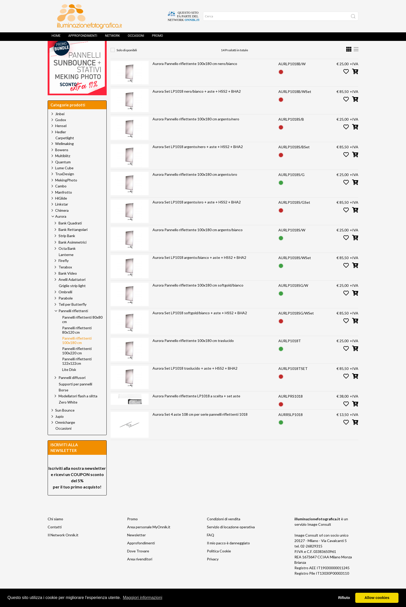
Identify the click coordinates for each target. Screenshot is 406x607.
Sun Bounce (65, 422)
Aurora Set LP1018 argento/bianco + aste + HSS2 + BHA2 (199, 269)
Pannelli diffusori (72, 389)
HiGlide (61, 210)
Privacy (213, 570)
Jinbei (59, 125)
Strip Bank (67, 247)
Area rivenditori (139, 570)
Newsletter (136, 546)
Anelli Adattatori (72, 291)
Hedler (60, 143)
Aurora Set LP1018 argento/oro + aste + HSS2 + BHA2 (197, 213)
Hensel (61, 137)
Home (56, 37)
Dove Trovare (138, 562)
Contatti (55, 538)
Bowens (61, 161)
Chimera (62, 222)
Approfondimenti (82, 37)
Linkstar (61, 216)
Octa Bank (67, 260)
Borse (63, 402)
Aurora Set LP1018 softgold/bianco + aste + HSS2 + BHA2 (200, 324)
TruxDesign (64, 185)
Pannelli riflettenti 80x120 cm (77, 342)
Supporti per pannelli (75, 396)
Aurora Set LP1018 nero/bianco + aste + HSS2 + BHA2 (197, 103)
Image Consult (319, 536)
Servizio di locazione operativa (231, 538)
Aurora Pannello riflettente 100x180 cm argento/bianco (198, 241)
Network (112, 37)
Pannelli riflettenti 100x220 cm (77, 362)
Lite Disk (69, 381)
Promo (157, 37)
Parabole (66, 310)
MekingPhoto (66, 191)
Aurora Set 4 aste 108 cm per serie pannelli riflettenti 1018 (200, 426)
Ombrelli (65, 303)
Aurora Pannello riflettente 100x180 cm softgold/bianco (198, 297)
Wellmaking (64, 155)
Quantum (63, 173)
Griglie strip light (72, 297)
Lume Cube (64, 179)
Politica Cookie (219, 562)
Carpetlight (64, 150)
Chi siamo (55, 530)
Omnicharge (65, 434)
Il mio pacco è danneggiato (228, 554)
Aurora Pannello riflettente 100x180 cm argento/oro (195, 186)
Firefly (64, 272)
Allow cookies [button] (377, 598)
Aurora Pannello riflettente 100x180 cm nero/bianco (195, 75)
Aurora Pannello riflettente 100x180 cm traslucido (193, 352)
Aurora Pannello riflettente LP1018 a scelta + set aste (196, 407)
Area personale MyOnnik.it (148, 538)
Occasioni (136, 37)
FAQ (210, 546)
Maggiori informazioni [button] (142, 597)
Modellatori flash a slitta (78, 407)
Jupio (59, 428)
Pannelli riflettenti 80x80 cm (82, 331)
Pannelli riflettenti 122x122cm (77, 373)
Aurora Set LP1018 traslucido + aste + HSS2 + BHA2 (195, 380)
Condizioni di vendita (223, 530)
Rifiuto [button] (344, 598)
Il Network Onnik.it (63, 546)
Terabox (65, 278)
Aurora (162, 50)
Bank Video (68, 285)
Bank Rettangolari (73, 241)
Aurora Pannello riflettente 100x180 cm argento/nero (196, 130)
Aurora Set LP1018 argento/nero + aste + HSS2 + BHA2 (198, 158)
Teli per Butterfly (72, 316)
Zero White (68, 414)
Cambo (61, 197)
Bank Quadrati (70, 234)
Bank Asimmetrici (72, 254)
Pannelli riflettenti (194, 50)
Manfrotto (63, 204)
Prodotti (139, 50)
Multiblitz (62, 167)
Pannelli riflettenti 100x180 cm (246, 50)
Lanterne (66, 266)
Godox (60, 131)
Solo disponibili (127, 62)
